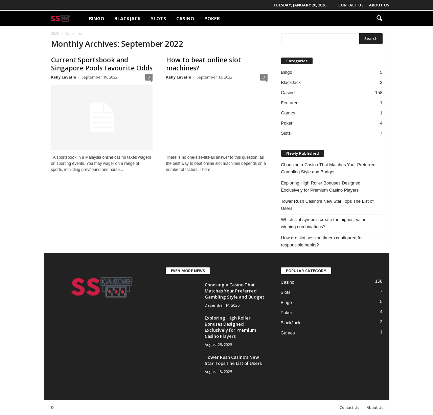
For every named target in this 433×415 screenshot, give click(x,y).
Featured (290, 102)
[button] (379, 18)
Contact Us (351, 4)
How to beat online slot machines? (203, 64)
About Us (379, 4)
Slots (158, 18)
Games (288, 112)
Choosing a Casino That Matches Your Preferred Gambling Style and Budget (328, 168)
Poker (212, 18)
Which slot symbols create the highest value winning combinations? (324, 223)
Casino (185, 18)
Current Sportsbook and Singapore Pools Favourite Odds (102, 64)
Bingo (96, 18)
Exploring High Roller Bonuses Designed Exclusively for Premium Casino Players (321, 186)
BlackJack (127, 18)
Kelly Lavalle (63, 77)
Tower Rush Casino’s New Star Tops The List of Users (327, 205)
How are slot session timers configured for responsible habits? (322, 241)
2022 (55, 33)
